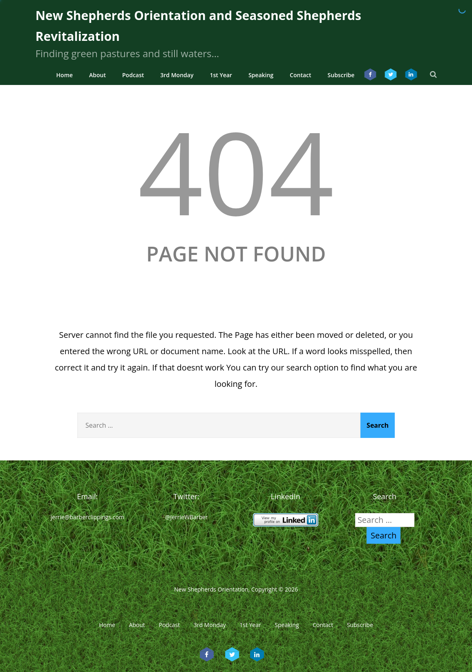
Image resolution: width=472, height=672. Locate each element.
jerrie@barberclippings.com (87, 517)
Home (64, 75)
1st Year (221, 75)
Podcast (133, 75)
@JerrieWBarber (186, 517)
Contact (300, 75)
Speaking (260, 75)
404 (236, 171)
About (97, 75)
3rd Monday (176, 75)
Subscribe (341, 75)
